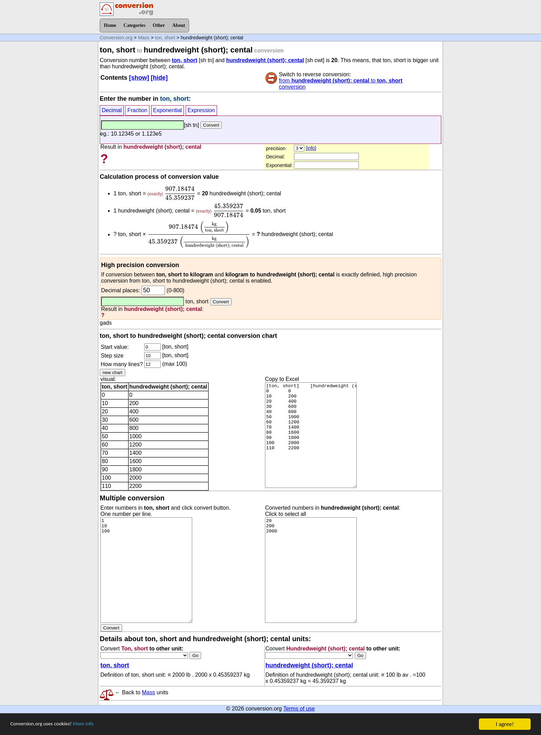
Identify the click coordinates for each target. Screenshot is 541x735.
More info (92, 724)
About (178, 25)
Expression (201, 110)
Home (110, 25)
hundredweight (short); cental (265, 60)
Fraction (137, 110)
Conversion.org (116, 37)
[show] (139, 77)
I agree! (505, 724)
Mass (143, 37)
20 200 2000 (311, 570)
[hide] (159, 77)
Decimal (112, 110)
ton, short (165, 37)
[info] (311, 148)
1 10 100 (146, 570)
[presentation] (180, 193)
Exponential (167, 110)
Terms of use (299, 709)
